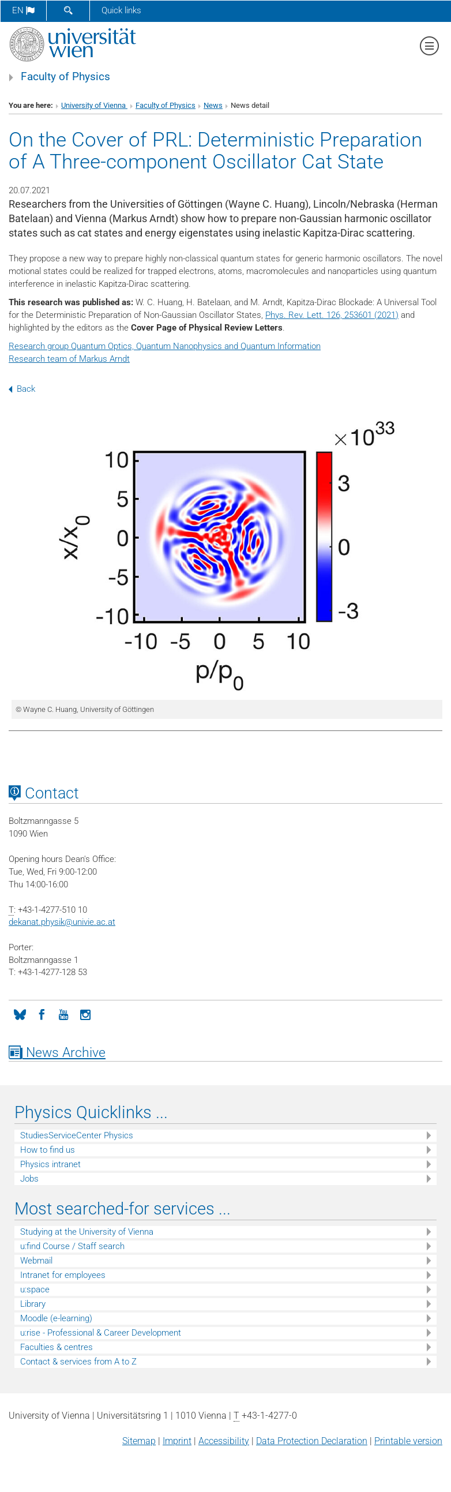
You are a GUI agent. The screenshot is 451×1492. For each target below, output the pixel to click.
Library (33, 1304)
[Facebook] (41, 1014)
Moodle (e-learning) (56, 1318)
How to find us (47, 1150)
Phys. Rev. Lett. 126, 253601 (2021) (332, 315)
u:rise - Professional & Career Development (100, 1333)
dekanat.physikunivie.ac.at (62, 922)
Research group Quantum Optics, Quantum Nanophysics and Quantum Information (165, 346)
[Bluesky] (20, 1014)
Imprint (177, 1440)
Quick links (121, 10)
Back (22, 389)
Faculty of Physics (65, 76)
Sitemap (139, 1440)
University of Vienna (94, 105)
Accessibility (223, 1440)
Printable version (408, 1440)
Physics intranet (50, 1164)
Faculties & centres (56, 1347)
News (213, 105)
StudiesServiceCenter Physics (76, 1135)
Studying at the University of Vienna (86, 1232)
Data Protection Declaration (311, 1440)
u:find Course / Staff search (72, 1246)
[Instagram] (85, 1014)
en (23, 10)
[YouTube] (63, 1014)
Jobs (29, 1179)
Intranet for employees (63, 1275)
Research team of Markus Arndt (69, 359)
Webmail (36, 1260)
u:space (35, 1289)
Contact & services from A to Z (78, 1361)
